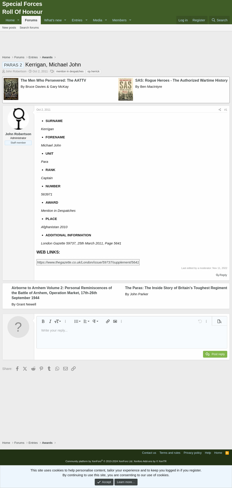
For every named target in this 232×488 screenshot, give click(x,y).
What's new (53, 20)
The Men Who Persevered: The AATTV (53, 80)
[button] (18, 20)
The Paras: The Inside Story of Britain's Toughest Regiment (176, 288)
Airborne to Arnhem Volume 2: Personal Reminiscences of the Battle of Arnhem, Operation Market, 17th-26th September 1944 (62, 293)
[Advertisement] (116, 44)
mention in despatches (70, 71)
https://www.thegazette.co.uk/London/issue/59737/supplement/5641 (88, 262)
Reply (223, 275)
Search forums (29, 27)
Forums (31, 20)
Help (208, 452)
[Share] (220, 109)
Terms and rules (170, 452)
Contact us (149, 452)
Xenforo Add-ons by (150, 461)
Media (97, 20)
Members (119, 20)
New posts (9, 27)
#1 (225, 109)
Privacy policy (193, 452)
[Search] (219, 20)
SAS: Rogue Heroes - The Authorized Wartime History (181, 80)
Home (10, 20)
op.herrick (93, 71)
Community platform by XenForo (99, 461)
